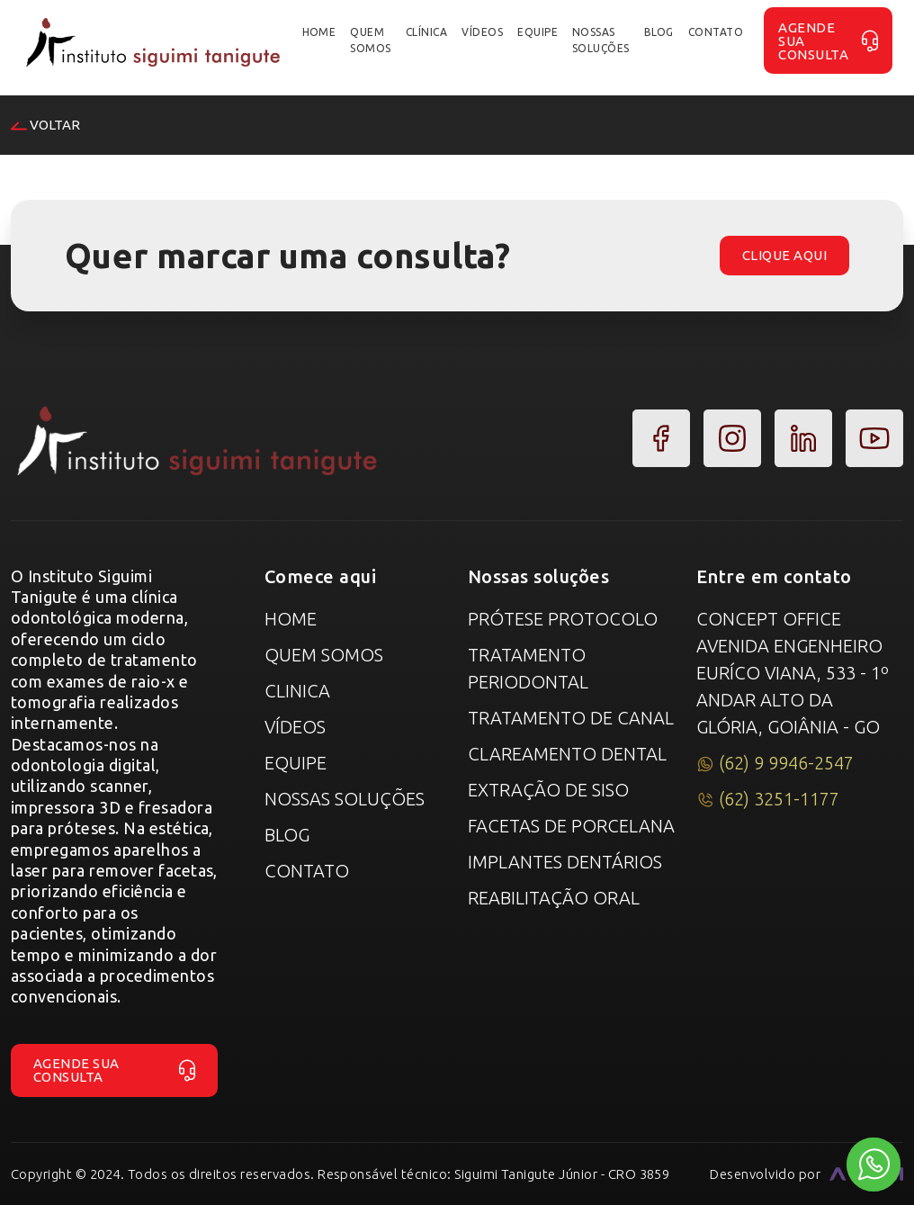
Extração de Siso (548, 789)
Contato (306, 870)
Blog (286, 834)
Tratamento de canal (571, 717)
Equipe (295, 762)
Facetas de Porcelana (571, 825)
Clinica (297, 690)
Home (290, 618)
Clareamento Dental (567, 753)
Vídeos (295, 726)
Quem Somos (323, 654)
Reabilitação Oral (554, 897)
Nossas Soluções (344, 798)
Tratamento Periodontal (528, 668)
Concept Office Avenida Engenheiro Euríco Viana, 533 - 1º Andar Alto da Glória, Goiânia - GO (792, 672)
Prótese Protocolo (563, 618)
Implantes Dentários (565, 861)
